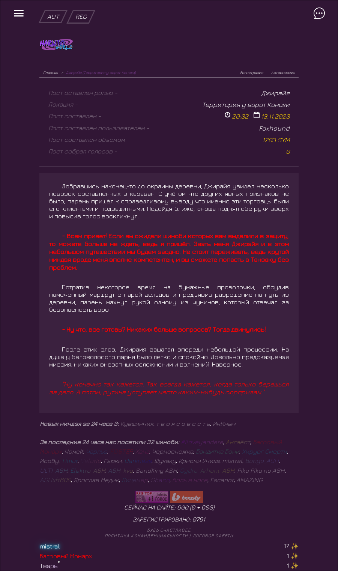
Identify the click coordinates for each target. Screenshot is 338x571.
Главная (50, 72)
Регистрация (251, 72)
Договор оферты (213, 535)
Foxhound (274, 128)
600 (207, 507)
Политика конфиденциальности (146, 535)
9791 (198, 519)
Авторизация (283, 72)
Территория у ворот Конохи (246, 104)
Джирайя (275, 93)
